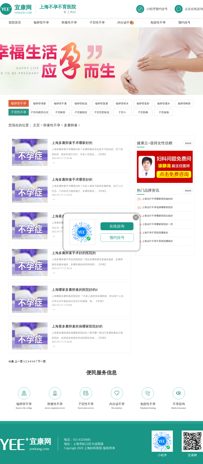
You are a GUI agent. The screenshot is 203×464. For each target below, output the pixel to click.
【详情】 (102, 154)
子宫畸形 (60, 112)
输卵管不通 (60, 103)
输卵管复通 (101, 103)
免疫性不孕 (158, 22)
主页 (36, 125)
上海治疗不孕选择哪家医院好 (157, 207)
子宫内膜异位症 (39, 112)
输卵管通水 (163, 103)
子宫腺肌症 (81, 112)
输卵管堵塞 (39, 103)
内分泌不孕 (125, 22)
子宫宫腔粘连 (101, 112)
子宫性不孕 (97, 22)
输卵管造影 (143, 103)
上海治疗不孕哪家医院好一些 (157, 224)
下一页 (42, 361)
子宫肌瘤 (143, 112)
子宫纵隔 (164, 112)
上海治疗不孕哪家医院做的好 (157, 199)
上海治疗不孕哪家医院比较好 (157, 215)
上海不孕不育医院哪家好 (155, 232)
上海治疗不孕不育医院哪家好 (157, 241)
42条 (11, 361)
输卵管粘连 (81, 103)
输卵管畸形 (184, 103)
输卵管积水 (122, 103)
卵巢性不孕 (69, 22)
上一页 (19, 361)
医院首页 (15, 22)
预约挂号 (184, 22)
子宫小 (122, 112)
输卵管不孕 (41, 22)
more (188, 143)
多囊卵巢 (70, 125)
